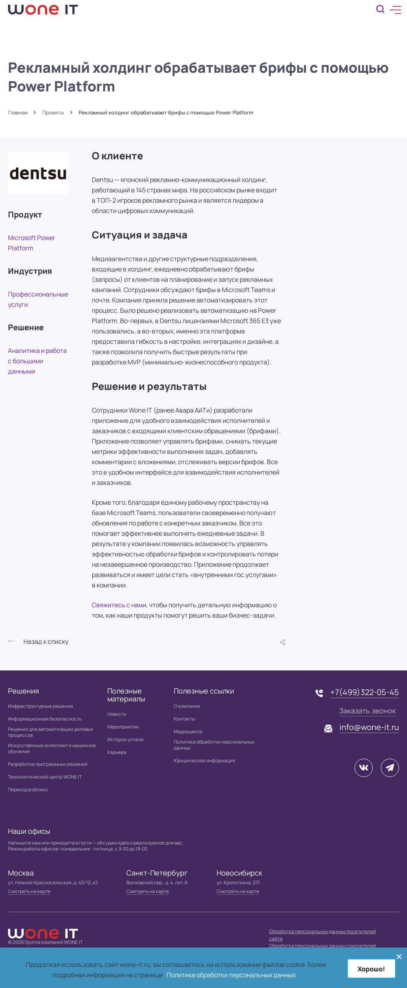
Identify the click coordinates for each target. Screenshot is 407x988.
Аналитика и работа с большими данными (37, 361)
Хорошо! (371, 969)
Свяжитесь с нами (119, 605)
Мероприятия (123, 727)
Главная (17, 112)
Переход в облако (28, 789)
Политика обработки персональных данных (214, 745)
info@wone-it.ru (369, 727)
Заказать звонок (367, 710)
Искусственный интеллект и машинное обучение (52, 748)
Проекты (53, 112)
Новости (116, 714)
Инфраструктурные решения (40, 706)
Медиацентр (188, 731)
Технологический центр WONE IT (45, 777)
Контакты (184, 719)
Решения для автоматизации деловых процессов (50, 732)
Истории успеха (125, 739)
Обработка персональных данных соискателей (322, 945)
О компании (187, 706)
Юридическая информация (204, 760)
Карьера (116, 752)
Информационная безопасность (44, 719)
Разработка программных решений (47, 764)
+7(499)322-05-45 (364, 692)
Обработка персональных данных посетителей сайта (322, 935)
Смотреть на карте (29, 891)
